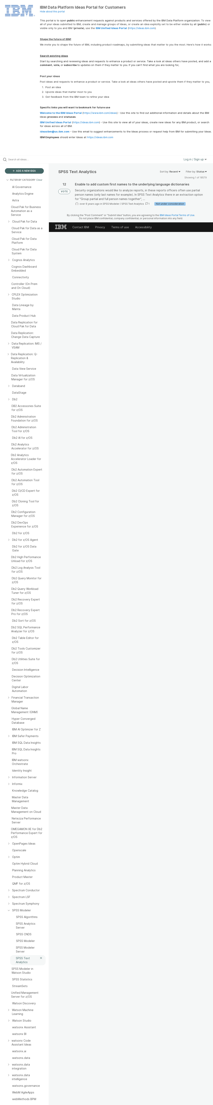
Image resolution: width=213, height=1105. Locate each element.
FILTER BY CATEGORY (20, 179)
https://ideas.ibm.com (142, 28)
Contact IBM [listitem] (80, 227)
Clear (39, 179)
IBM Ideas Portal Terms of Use (177, 215)
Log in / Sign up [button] (195, 159)
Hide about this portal (52, 11)
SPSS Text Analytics (132, 203)
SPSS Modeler (111, 203)
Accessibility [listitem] (143, 227)
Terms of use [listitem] (120, 227)
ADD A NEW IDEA (24, 170)
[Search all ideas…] (26, 159)
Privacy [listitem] (100, 227)
